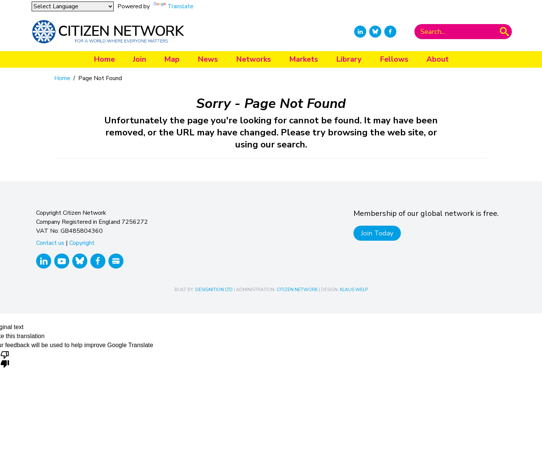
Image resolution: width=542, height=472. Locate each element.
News (208, 59)
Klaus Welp (354, 290)
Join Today (377, 233)
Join (139, 59)
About (437, 59)
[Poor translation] (4, 359)
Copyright (81, 243)
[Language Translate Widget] (73, 6)
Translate (180, 6)
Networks (253, 59)
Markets (303, 59)
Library (349, 59)
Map (172, 59)
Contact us (50, 243)
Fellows (394, 59)
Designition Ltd (214, 290)
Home (104, 59)
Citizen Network (297, 290)
